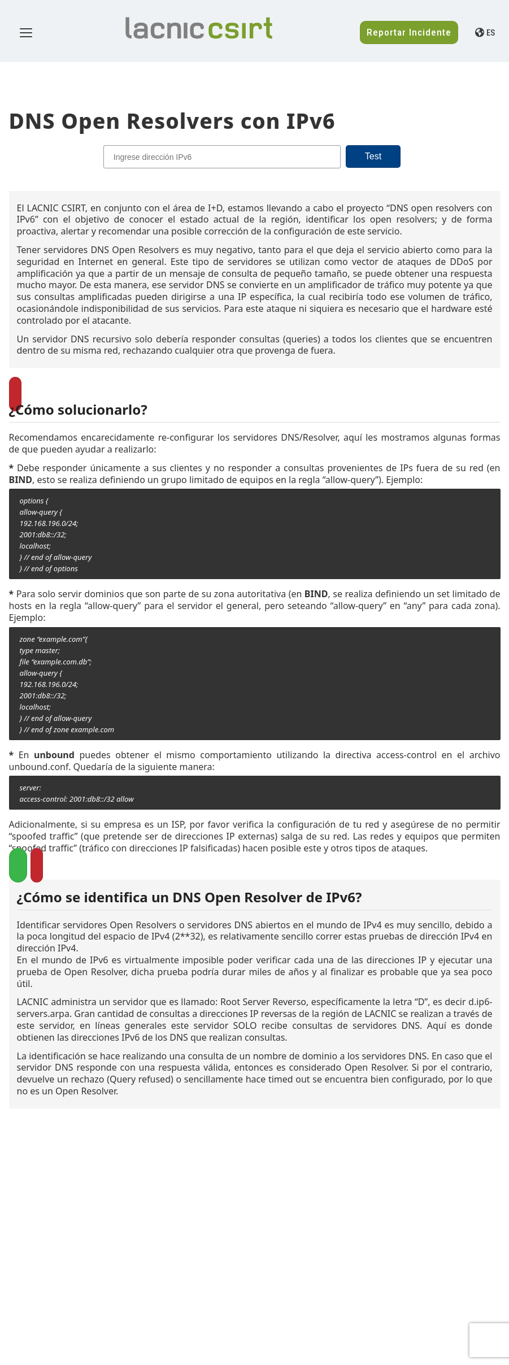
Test (373, 156)
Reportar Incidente (409, 32)
